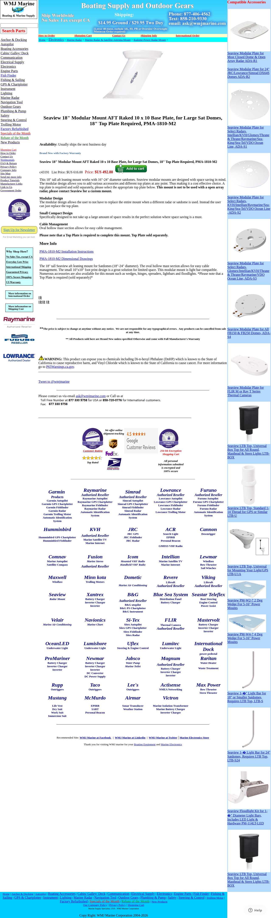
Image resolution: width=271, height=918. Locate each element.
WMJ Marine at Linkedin (130, 737)
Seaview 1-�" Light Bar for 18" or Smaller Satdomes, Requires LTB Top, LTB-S (248, 695)
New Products (159, 901)
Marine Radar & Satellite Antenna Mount (108, 39)
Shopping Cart (136, 905)
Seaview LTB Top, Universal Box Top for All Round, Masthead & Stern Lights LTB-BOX (248, 450)
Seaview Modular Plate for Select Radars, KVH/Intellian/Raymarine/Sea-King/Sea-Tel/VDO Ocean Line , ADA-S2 (248, 203)
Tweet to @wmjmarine (54, 381)
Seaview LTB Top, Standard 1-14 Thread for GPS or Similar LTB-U (248, 510)
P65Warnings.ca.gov (60, 367)
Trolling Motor (214, 897)
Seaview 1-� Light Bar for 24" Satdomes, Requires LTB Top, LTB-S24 (248, 754)
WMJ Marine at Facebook (95, 737)
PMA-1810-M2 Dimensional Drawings (66, 259)
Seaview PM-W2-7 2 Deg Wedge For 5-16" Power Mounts (246, 603)
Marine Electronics (171, 744)
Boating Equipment (144, 744)
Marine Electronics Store (194, 737)
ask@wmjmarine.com (90, 396)
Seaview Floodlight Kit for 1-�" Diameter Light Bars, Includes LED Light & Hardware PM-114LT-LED (248, 815)
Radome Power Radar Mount (150, 39)
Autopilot (40, 894)
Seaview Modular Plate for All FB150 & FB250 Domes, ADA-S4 (249, 331)
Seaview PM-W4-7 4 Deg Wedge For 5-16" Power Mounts (246, 636)
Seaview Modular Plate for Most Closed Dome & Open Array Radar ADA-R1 (248, 55)
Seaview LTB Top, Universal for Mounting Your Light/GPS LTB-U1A (248, 569)
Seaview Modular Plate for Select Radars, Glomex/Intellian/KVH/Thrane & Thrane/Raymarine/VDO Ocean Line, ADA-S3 (248, 269)
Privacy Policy (117, 905)
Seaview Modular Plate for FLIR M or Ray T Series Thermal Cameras (248, 390)
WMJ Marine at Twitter (163, 737)
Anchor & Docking (22, 894)
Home (42, 39)
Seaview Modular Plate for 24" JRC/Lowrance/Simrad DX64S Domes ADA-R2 (248, 72)
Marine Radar (74, 39)
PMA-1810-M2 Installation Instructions (66, 251)
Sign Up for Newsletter (19, 230)
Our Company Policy (95, 905)
